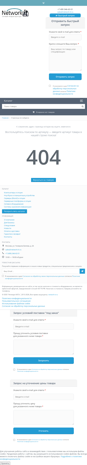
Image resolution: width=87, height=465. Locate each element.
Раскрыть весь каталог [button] (14, 211)
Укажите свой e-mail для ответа (65, 31)
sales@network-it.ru (65, 12)
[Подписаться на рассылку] (82, 271)
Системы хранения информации (17, 207)
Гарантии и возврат (12, 234)
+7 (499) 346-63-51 (12, 253)
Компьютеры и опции (13, 192)
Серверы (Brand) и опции (14, 198)
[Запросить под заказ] (43, 360)
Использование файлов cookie (16, 303)
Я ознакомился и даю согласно (66, 90)
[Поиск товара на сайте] (82, 106)
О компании (9, 220)
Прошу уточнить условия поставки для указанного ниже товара (30, 334)
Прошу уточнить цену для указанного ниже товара (28, 405)
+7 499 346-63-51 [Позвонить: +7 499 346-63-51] (65, 9)
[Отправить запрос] (65, 76)
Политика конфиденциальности (17, 298)
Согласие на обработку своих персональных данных (43, 276)
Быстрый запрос (65, 15)
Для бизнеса (9, 222)
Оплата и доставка (11, 231)
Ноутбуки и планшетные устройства (19, 195)
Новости (7, 228)
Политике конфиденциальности (64, 92)
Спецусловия (9, 225)
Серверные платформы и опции (17, 201)
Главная (5, 118)
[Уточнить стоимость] (43, 431)
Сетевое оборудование (13, 204)
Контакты (8, 237)
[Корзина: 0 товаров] (43, 112)
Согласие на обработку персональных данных (66, 88)
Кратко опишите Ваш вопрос (64, 43)
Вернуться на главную (43, 180)
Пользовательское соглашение (16, 301)
